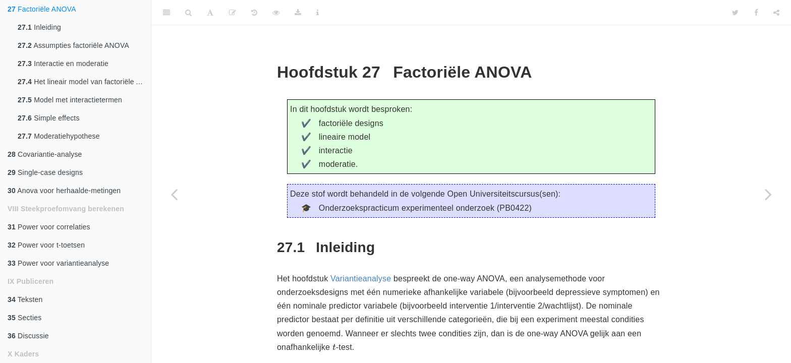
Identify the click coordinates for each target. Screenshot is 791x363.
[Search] (188, 12)
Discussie (28, 336)
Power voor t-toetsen (46, 245)
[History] (254, 12)
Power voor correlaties (49, 227)
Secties (24, 318)
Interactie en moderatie (63, 63)
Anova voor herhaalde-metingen (64, 191)
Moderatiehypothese (59, 136)
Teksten (25, 299)
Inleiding (39, 27)
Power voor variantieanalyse (58, 263)
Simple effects (49, 118)
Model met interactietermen (70, 100)
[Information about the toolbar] (317, 12)
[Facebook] (756, 12)
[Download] (298, 12)
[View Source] (276, 12)
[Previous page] (174, 194)
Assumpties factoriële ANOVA (73, 45)
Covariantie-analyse (45, 154)
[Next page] (768, 194)
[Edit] (232, 12)
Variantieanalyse (360, 278)
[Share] (776, 12)
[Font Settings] (210, 12)
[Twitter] (735, 12)
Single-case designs (45, 172)
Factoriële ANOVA (42, 9)
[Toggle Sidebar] (166, 12)
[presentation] (334, 346)
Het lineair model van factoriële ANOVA (84, 82)
